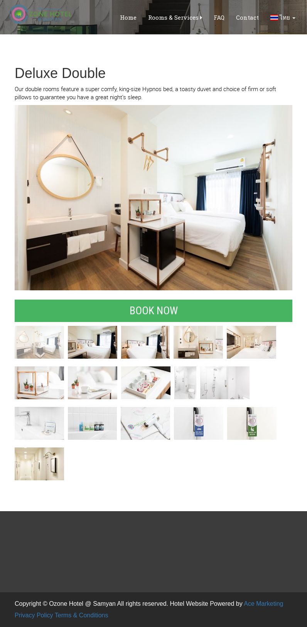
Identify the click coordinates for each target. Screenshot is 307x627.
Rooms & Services (175, 17)
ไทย (282, 17)
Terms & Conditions (81, 615)
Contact (247, 17)
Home (128, 17)
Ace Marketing (263, 603)
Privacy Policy (34, 615)
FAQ (219, 17)
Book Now (154, 310)
